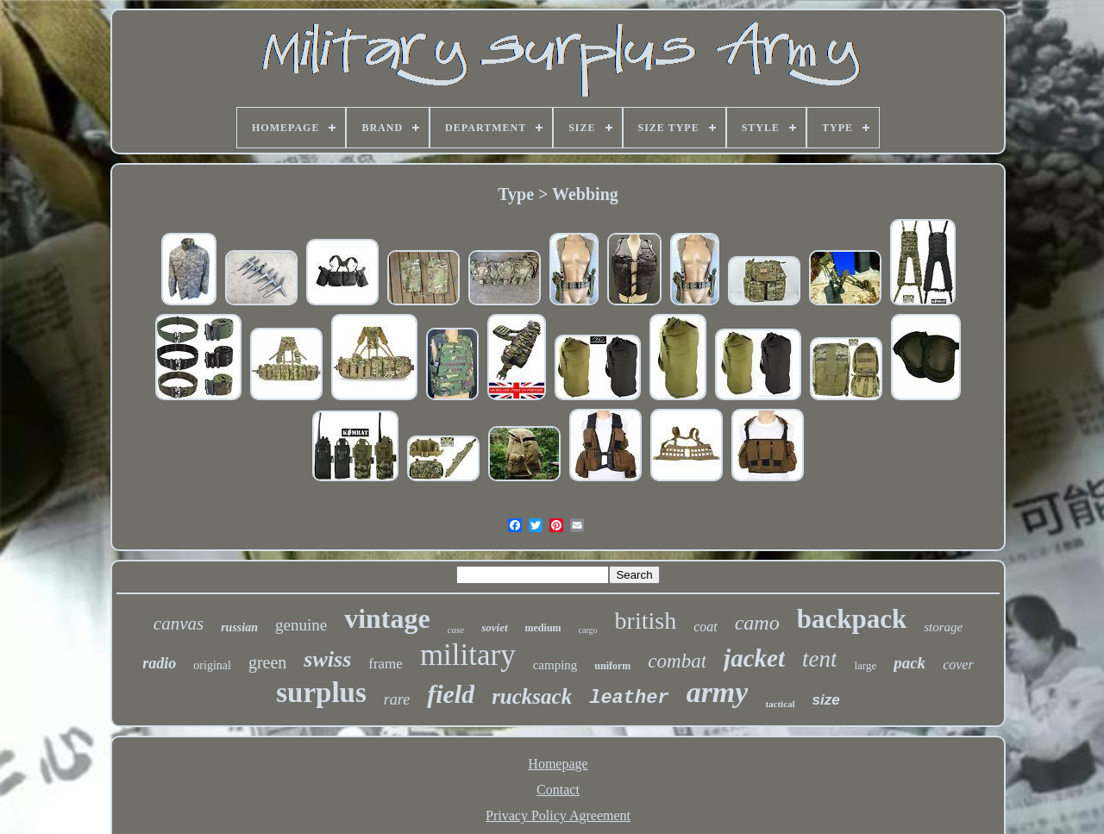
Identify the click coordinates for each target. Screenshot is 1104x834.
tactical (779, 704)
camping (555, 665)
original (212, 665)
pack (909, 663)
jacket (754, 658)
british (646, 620)
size (826, 700)
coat (705, 626)
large (865, 665)
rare (397, 699)
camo (757, 622)
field (450, 694)
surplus (321, 692)
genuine (301, 625)
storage (943, 627)
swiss (327, 659)
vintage (387, 618)
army (718, 692)
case (456, 629)
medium (543, 628)
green (267, 662)
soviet (494, 627)
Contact (558, 789)
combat (677, 661)
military (468, 655)
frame (385, 663)
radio (159, 663)
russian (239, 627)
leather (628, 698)
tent (819, 659)
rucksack (532, 696)
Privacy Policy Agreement (558, 815)
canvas (179, 623)
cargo (588, 630)
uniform (612, 666)
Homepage (557, 763)
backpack (851, 619)
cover (958, 664)
